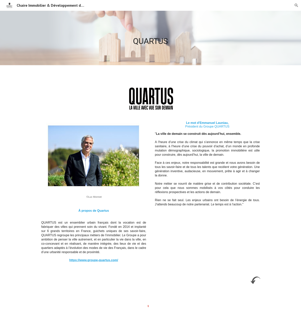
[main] (150, 38)
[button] (296, 5)
